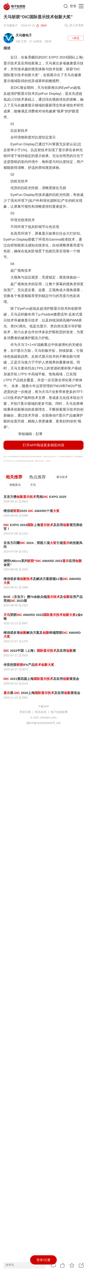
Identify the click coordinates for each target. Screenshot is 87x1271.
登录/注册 (43, 1260)
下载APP (43, 706)
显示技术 (62, 476)
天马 (33, 484)
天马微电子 (24, 35)
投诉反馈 (40, 711)
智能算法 (15, 484)
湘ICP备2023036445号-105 (43, 723)
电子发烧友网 (59, 711)
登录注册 (25, 711)
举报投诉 (48, 461)
